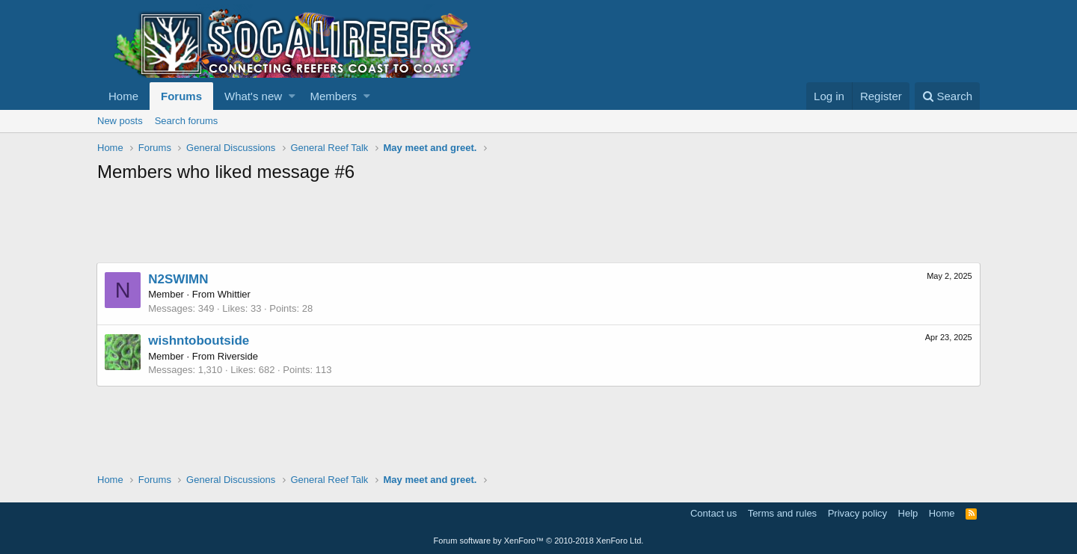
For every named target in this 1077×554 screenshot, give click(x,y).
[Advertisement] (369, 225)
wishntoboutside (199, 340)
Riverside (238, 356)
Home (123, 96)
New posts (120, 120)
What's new (253, 96)
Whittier (234, 294)
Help (908, 513)
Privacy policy (857, 513)
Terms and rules (782, 513)
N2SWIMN (179, 279)
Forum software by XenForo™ (539, 540)
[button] (292, 96)
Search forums (186, 120)
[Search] (947, 96)
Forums (181, 96)
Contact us (713, 513)
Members (334, 96)
